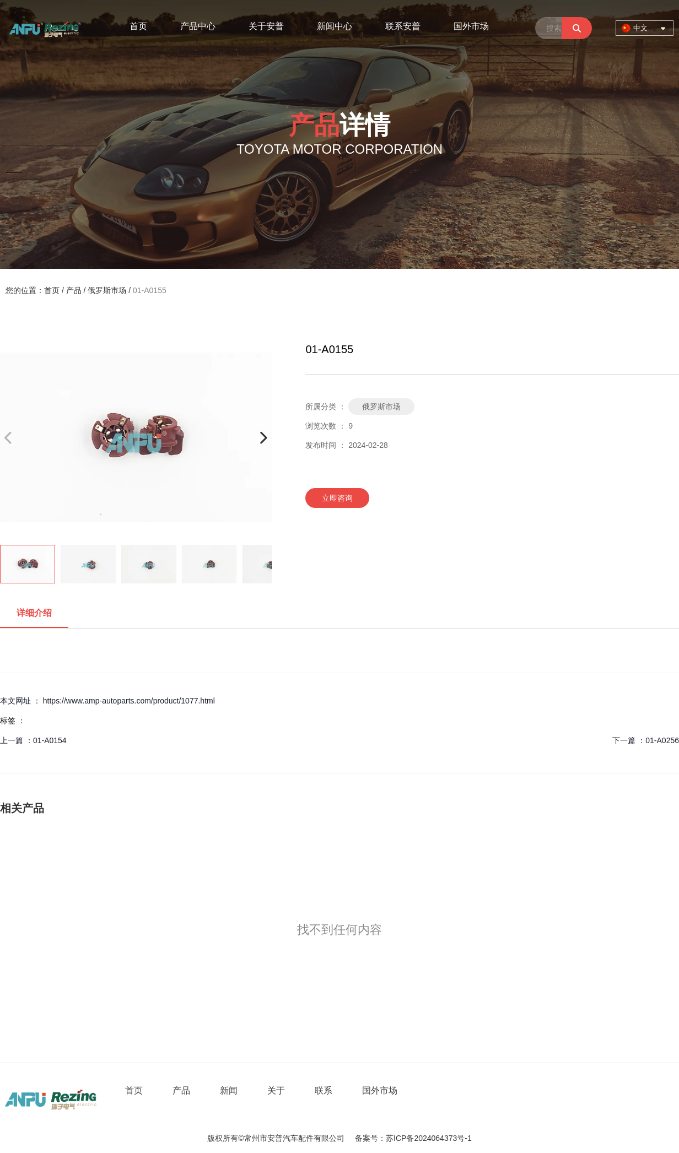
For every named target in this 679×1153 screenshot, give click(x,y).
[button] (263, 438)
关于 (276, 1090)
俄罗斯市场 (107, 290)
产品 (74, 290)
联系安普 (403, 26)
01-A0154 (50, 740)
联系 (323, 1090)
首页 (138, 26)
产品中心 (197, 26)
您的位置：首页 (34, 290)
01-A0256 (662, 740)
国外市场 (471, 26)
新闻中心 (334, 26)
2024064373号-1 (442, 1138)
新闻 (229, 1090)
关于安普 (266, 26)
